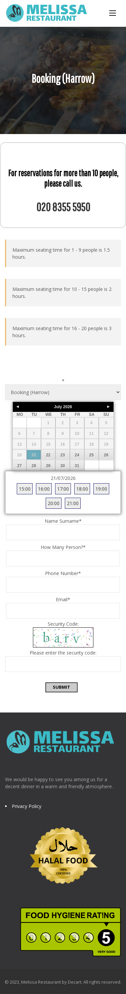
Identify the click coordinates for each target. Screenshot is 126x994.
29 (48, 465)
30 (62, 465)
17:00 (63, 489)
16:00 (44, 489)
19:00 (101, 489)
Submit (61, 687)
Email (63, 599)
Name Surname (63, 521)
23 (62, 455)
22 (48, 455)
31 (77, 465)
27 (19, 465)
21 (34, 455)
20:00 (53, 503)
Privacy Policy (26, 806)
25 (91, 455)
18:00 (82, 489)
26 (106, 455)
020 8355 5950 (63, 206)
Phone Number (63, 573)
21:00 (73, 503)
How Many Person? (63, 547)
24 (77, 455)
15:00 (25, 489)
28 (34, 465)
